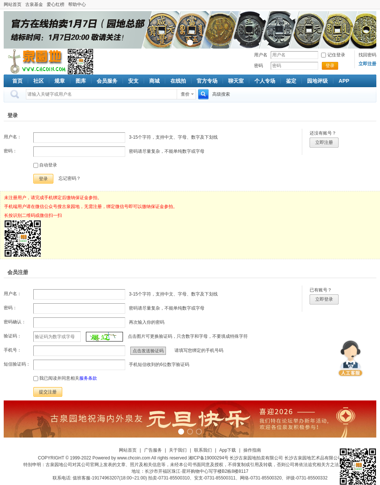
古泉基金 (34, 4)
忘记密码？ (70, 178)
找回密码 (367, 54)
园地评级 (317, 81)
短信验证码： (17, 364)
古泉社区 (35, 62)
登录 (330, 65)
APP (344, 81)
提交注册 (48, 392)
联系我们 (203, 450)
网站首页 (12, 4)
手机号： (12, 350)
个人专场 (264, 81)
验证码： (12, 336)
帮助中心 (77, 4)
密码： (10, 151)
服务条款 (88, 378)
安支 (133, 81)
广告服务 (153, 450)
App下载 (227, 450)
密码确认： (15, 321)
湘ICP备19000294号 (208, 458)
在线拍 (178, 81)
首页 (17, 81)
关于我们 (178, 450)
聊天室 (236, 81)
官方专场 (207, 81)
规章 (59, 81)
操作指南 (252, 450)
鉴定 (291, 81)
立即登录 (324, 299)
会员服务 (107, 81)
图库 (81, 81)
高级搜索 (221, 94)
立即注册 (324, 142)
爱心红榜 (55, 4)
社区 (38, 81)
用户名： (12, 136)
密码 (258, 65)
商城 (154, 81)
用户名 (260, 54)
